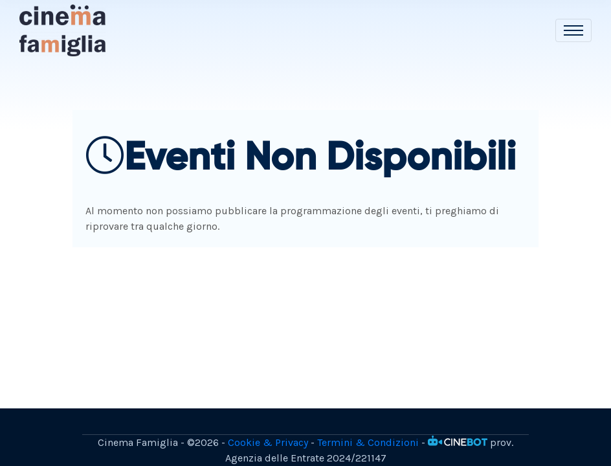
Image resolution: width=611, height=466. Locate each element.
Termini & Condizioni (368, 442)
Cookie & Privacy (268, 442)
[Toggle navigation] (573, 30)
